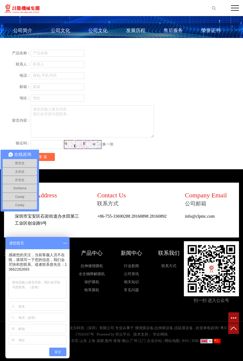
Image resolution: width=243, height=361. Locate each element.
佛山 (125, 341)
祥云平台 (122, 334)
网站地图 (173, 341)
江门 (142, 341)
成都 (100, 341)
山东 (83, 341)
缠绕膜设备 (144, 328)
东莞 (74, 341)
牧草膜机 (91, 290)
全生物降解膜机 (92, 274)
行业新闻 (131, 266)
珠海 (117, 341)
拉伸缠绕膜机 (92, 266)
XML (195, 341)
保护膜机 (91, 282)
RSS (185, 341)
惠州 (108, 341)
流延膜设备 (183, 328)
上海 (91, 341)
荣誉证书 (211, 30)
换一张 (107, 144)
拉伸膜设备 (163, 328)
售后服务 (173, 30)
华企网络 (160, 334)
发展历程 (135, 30)
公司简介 (22, 30)
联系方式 (168, 266)
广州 (134, 341)
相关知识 (131, 282)
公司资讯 (131, 274)
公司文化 (60, 30)
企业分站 (154, 341)
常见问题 (131, 290)
